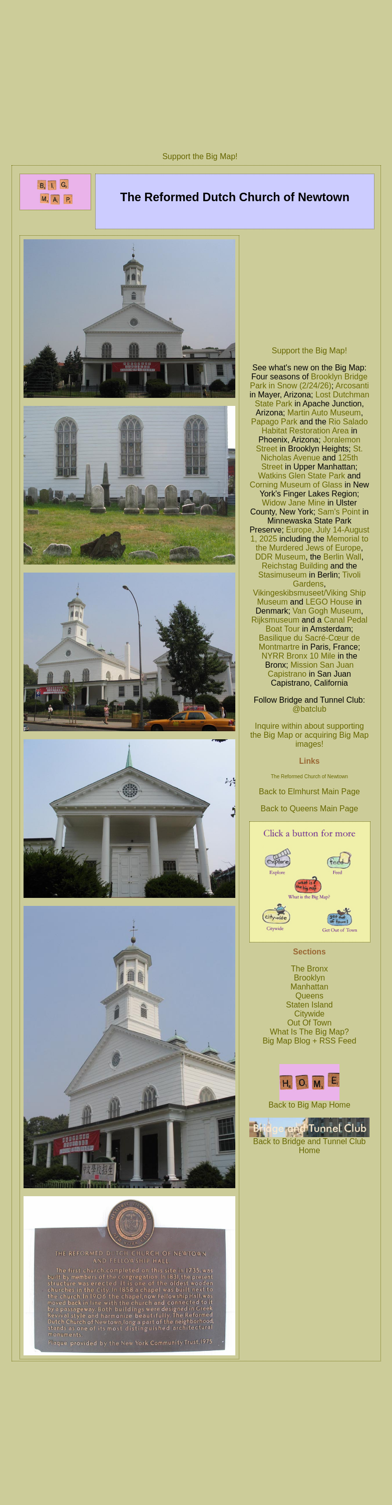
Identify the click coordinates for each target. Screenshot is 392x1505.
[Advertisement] (309, 288)
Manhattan (309, 986)
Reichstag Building (295, 566)
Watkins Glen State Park (301, 475)
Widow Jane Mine (293, 502)
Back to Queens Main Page (309, 808)
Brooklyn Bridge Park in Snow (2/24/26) (308, 381)
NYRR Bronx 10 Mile (298, 656)
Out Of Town (309, 1023)
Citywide (309, 1014)
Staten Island (309, 1004)
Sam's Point (339, 512)
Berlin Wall (342, 557)
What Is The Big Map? (309, 1032)
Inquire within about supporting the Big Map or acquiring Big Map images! (309, 735)
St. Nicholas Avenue (312, 453)
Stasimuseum (282, 575)
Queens (309, 995)
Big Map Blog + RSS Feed (309, 1041)
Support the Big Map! (199, 156)
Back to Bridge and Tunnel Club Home (309, 1142)
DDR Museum (280, 557)
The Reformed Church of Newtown (309, 776)
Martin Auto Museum (324, 412)
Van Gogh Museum (326, 611)
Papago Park (274, 421)
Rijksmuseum (275, 620)
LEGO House (329, 602)
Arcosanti (352, 385)
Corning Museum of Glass (296, 484)
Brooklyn (309, 977)
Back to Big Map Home (309, 1101)
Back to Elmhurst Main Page (309, 791)
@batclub (309, 709)
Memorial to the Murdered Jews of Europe (312, 543)
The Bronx (309, 968)
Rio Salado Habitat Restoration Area (314, 426)
